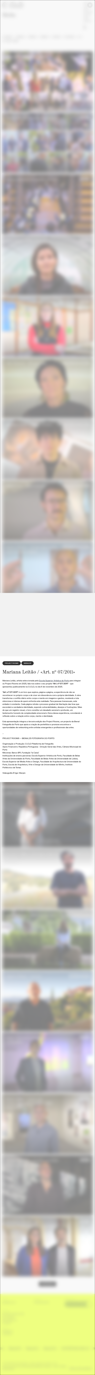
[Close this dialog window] (90, 5)
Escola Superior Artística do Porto (54, 681)
